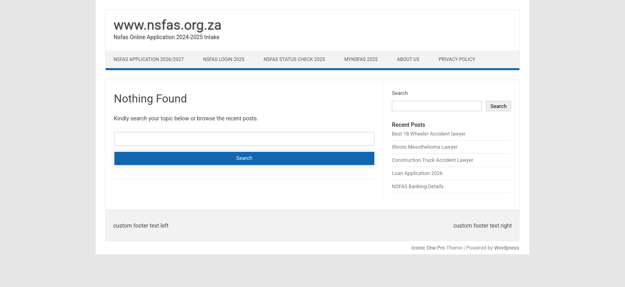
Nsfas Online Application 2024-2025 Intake (166, 37)
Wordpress (506, 248)
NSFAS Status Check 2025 (294, 59)
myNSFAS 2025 (361, 59)
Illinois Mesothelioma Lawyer (425, 147)
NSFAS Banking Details (417, 186)
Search (400, 93)
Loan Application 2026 (417, 173)
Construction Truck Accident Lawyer (432, 160)
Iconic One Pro (428, 248)
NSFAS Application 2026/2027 (149, 59)
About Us (408, 59)
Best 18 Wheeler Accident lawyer (429, 134)
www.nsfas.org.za (168, 25)
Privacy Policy (457, 59)
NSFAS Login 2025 (223, 59)
